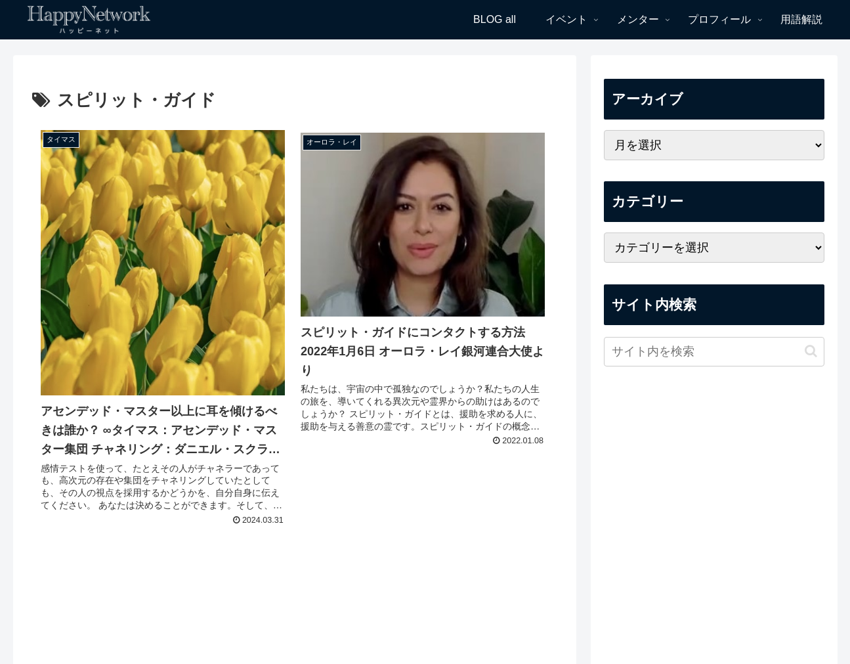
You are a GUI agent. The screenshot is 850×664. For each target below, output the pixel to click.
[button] (810, 351)
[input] (714, 351)
